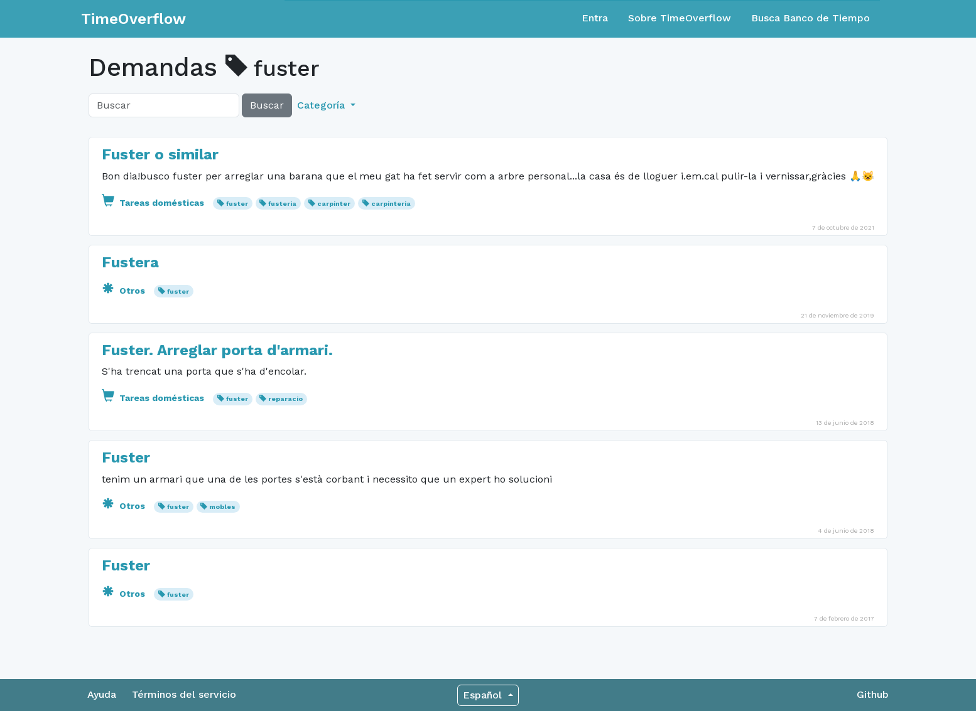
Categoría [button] (322, 105)
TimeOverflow (133, 19)
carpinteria (391, 204)
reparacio (285, 399)
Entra (595, 18)
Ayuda (101, 694)
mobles (222, 507)
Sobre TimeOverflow (679, 18)
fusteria (282, 204)
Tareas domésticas (154, 203)
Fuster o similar (160, 154)
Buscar (267, 105)
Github (873, 694)
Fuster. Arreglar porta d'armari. (217, 350)
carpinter (333, 204)
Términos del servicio (184, 694)
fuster (237, 204)
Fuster (126, 457)
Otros (125, 291)
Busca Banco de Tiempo (810, 18)
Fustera (130, 262)
